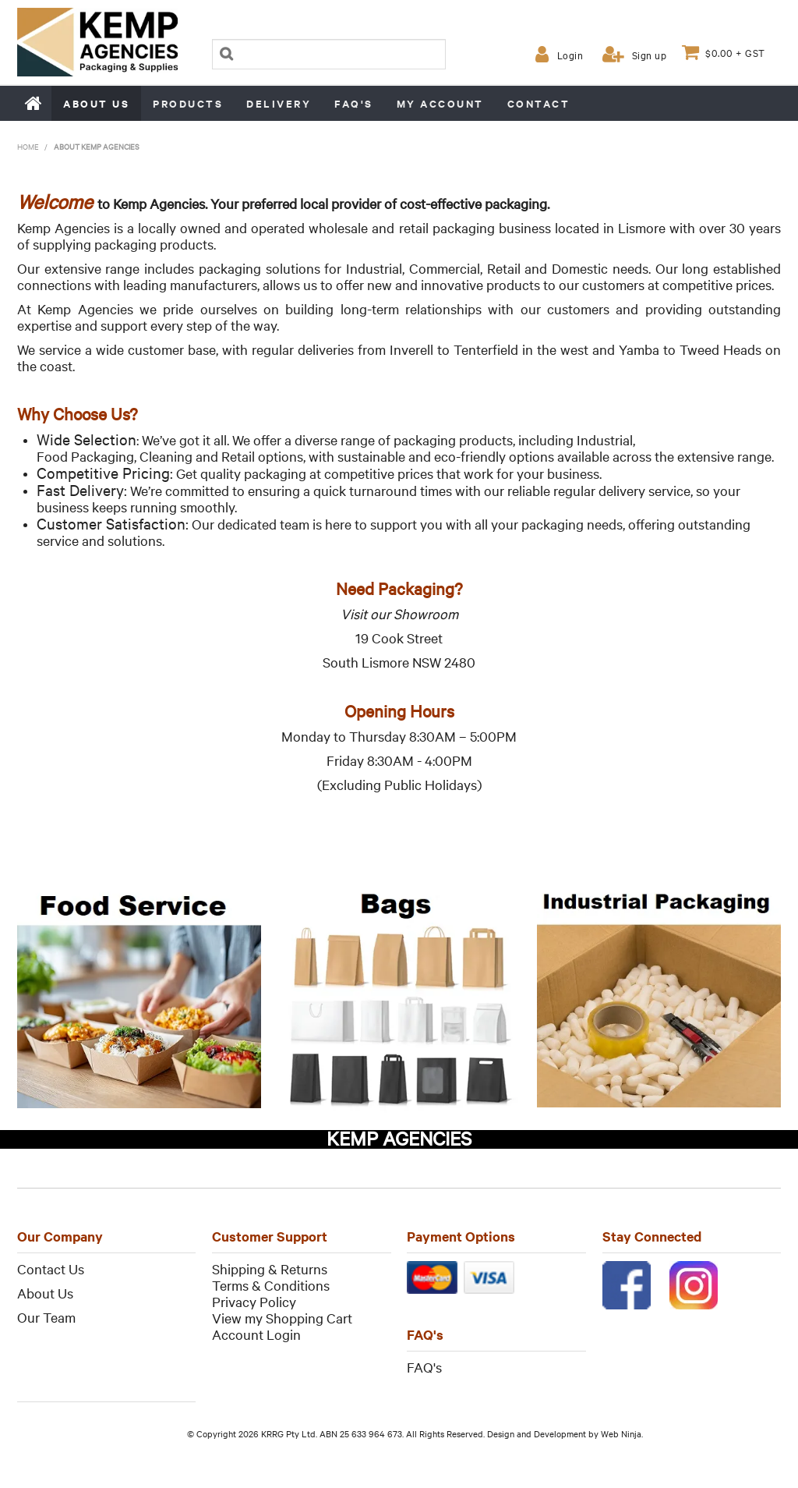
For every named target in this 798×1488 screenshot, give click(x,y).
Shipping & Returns (269, 1268)
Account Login (256, 1334)
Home (34, 103)
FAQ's (353, 103)
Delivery (278, 103)
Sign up (649, 55)
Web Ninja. (622, 1433)
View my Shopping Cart (282, 1318)
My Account (440, 103)
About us (96, 103)
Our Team (46, 1317)
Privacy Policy (254, 1301)
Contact (538, 103)
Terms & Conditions (271, 1285)
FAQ (420, 1367)
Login (570, 55)
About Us (45, 1293)
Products (188, 103)
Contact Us (50, 1268)
